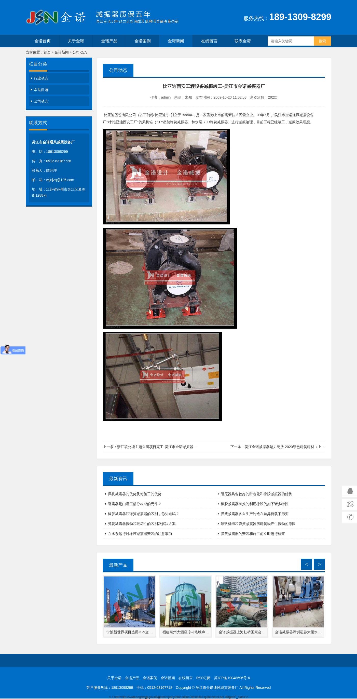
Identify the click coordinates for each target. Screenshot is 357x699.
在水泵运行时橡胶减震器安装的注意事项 (140, 534)
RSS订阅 (203, 678)
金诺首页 (42, 41)
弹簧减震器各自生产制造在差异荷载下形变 (255, 514)
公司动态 (80, 52)
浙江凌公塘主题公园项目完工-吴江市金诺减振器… (157, 447)
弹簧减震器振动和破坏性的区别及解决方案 (142, 524)
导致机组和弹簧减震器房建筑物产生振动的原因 (258, 524)
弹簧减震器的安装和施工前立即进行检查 (253, 534)
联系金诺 (243, 41)
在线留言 (209, 41)
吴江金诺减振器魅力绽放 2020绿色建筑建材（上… (285, 447)
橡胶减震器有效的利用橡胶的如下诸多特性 (255, 504)
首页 (47, 52)
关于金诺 (76, 41)
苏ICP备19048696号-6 (232, 678)
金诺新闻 (176, 41)
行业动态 (41, 78)
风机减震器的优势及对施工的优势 (134, 494)
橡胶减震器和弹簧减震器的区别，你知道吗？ (143, 514)
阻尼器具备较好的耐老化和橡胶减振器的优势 (256, 494)
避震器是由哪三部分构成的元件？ (134, 504)
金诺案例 (142, 41)
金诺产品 (109, 41)
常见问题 (41, 90)
